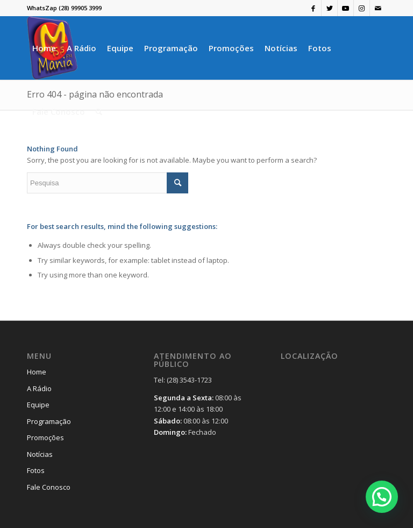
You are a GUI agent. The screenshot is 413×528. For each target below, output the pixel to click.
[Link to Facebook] (313, 8)
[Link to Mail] (378, 8)
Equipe (38, 404)
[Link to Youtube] (345, 8)
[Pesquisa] (99, 111)
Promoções (45, 437)
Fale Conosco (48, 487)
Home (36, 372)
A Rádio (39, 388)
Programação (49, 421)
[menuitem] (44, 48)
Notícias (40, 454)
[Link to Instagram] (361, 8)
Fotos (36, 470)
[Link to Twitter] (329, 8)
